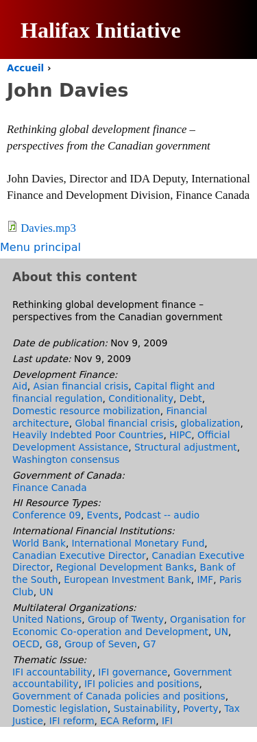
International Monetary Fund (138, 543)
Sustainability (146, 708)
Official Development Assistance (121, 441)
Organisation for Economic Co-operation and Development (128, 625)
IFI (167, 720)
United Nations (47, 619)
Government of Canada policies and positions (118, 696)
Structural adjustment (185, 447)
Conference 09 (46, 515)
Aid (19, 386)
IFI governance (132, 672)
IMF (205, 579)
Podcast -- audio (162, 515)
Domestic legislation (60, 708)
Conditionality (140, 398)
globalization (210, 423)
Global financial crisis (124, 423)
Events (103, 515)
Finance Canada (49, 487)
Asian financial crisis (81, 386)
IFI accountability (52, 672)
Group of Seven (100, 643)
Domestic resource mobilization (86, 410)
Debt (191, 398)
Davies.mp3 (48, 228)
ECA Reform (128, 720)
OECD (25, 643)
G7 (149, 643)
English (212, 102)
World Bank (39, 543)
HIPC (180, 434)
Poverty (201, 708)
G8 (51, 643)
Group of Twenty (126, 619)
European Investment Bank (127, 579)
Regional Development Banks (125, 567)
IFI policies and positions (141, 683)
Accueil (25, 68)
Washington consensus (65, 459)
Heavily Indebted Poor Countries (87, 434)
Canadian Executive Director (79, 555)
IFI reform (72, 720)
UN (46, 591)
